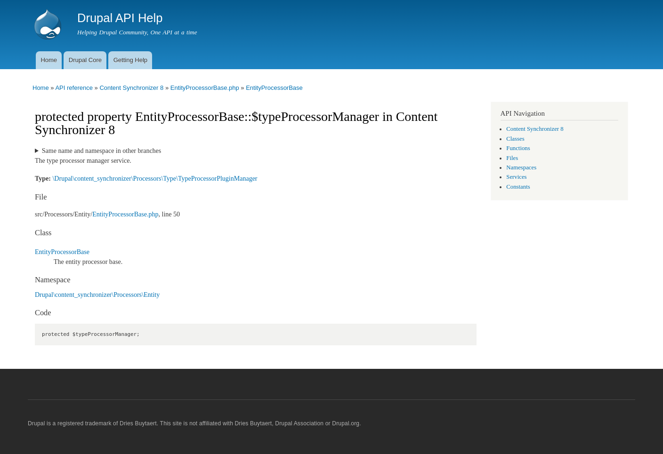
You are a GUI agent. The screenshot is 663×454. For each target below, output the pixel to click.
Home (48, 60)
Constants (518, 186)
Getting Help (130, 60)
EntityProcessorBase (274, 87)
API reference (74, 87)
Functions (518, 148)
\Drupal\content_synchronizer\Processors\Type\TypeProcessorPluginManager (154, 178)
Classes (515, 138)
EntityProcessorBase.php (204, 87)
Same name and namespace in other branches (101, 150)
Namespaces (521, 167)
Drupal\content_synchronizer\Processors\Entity (97, 294)
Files (512, 158)
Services (516, 177)
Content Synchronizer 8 (131, 87)
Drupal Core (85, 60)
